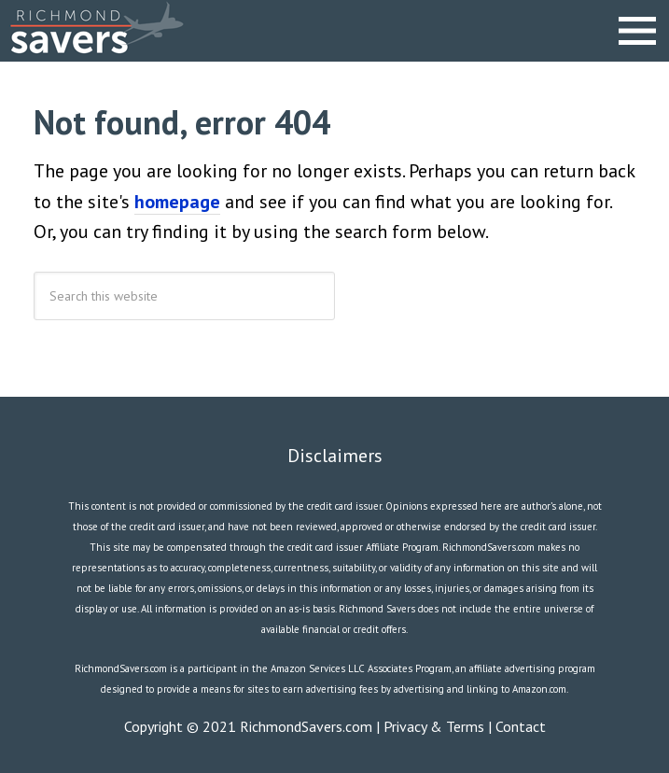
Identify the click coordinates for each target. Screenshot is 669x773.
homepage (177, 202)
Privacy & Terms (433, 726)
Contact (520, 726)
